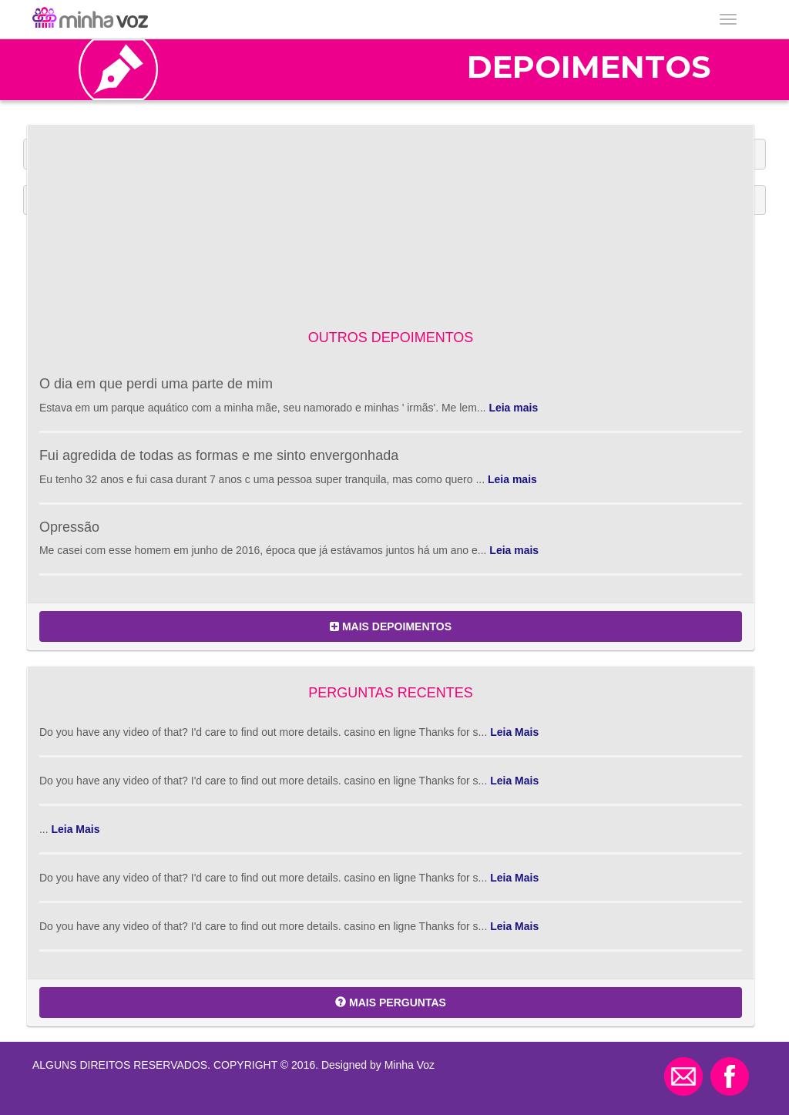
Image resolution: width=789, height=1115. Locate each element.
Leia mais (513, 407)
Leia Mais (514, 732)
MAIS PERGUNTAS (390, 1002)
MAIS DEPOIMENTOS (391, 626)
